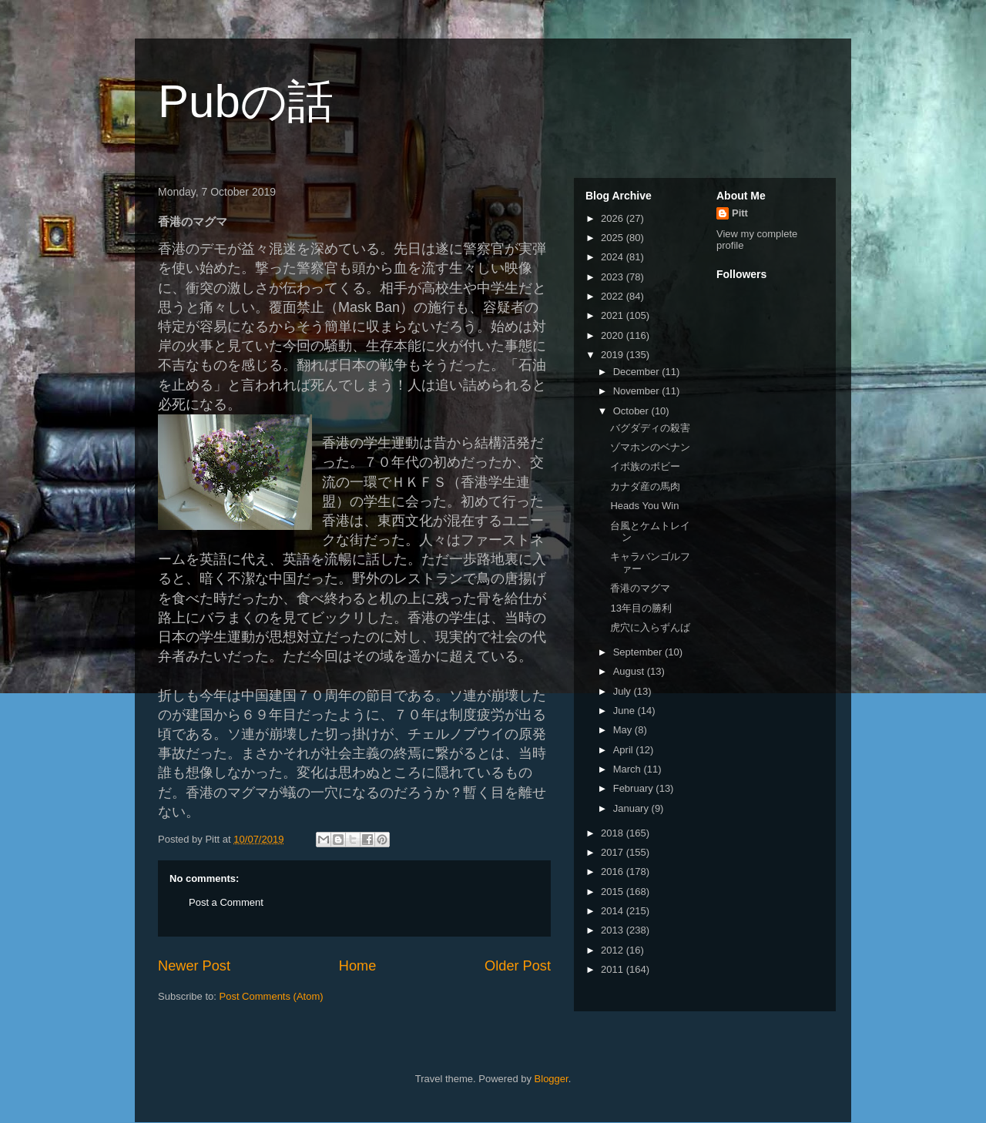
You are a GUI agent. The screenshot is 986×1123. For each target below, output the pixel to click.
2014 (613, 911)
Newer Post (194, 966)
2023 (613, 277)
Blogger (551, 1078)
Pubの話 (246, 101)
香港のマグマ (640, 588)
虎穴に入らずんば (650, 627)
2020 (613, 335)
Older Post (518, 966)
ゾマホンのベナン (650, 447)
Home (358, 966)
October (632, 411)
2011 (613, 969)
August (630, 671)
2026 (613, 218)
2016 (613, 871)
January (632, 808)
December (637, 371)
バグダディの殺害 (650, 428)
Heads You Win (644, 505)
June (625, 710)
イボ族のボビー (645, 466)
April (624, 750)
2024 (613, 257)
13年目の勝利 (640, 608)
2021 (613, 315)
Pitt (740, 213)
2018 (613, 833)
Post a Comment (226, 902)
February (634, 788)
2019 (613, 354)
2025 (613, 237)
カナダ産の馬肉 (645, 486)
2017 (613, 852)
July (623, 691)
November (637, 391)
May (624, 730)
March (628, 769)
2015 (613, 891)
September (639, 652)
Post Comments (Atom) (272, 996)
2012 (613, 950)
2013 (613, 930)
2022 (613, 296)
